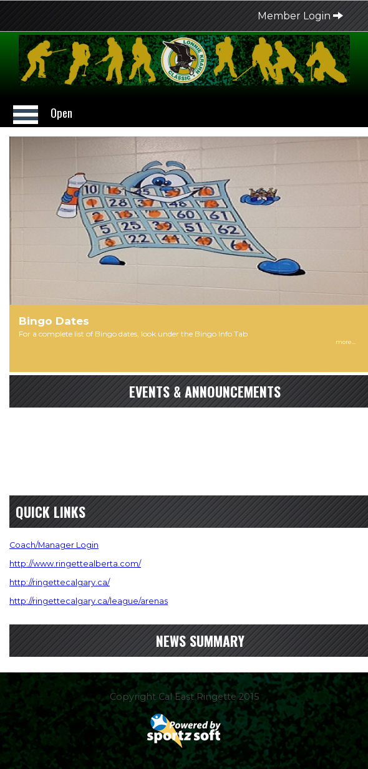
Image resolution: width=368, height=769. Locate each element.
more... (346, 341)
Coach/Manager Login (54, 545)
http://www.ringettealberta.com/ (75, 563)
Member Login (300, 16)
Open (61, 112)
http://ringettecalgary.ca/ (59, 582)
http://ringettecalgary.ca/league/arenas (88, 601)
